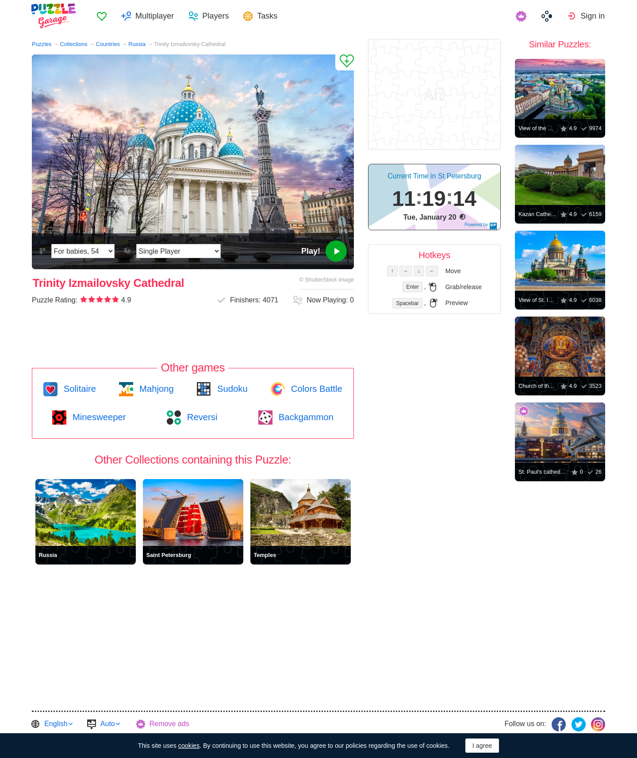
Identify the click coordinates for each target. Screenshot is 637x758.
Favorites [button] (102, 16)
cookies (189, 745)
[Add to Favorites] (344, 62)
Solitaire (78, 389)
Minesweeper (98, 417)
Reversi (200, 417)
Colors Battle (315, 389)
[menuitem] (102, 16)
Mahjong (155, 389)
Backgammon (305, 417)
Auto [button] (107, 723)
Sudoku (231, 389)
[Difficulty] (83, 251)
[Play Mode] (178, 251)
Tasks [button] (268, 16)
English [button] (55, 723)
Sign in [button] (593, 16)
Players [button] (216, 16)
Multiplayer (155, 16)
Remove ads (169, 723)
